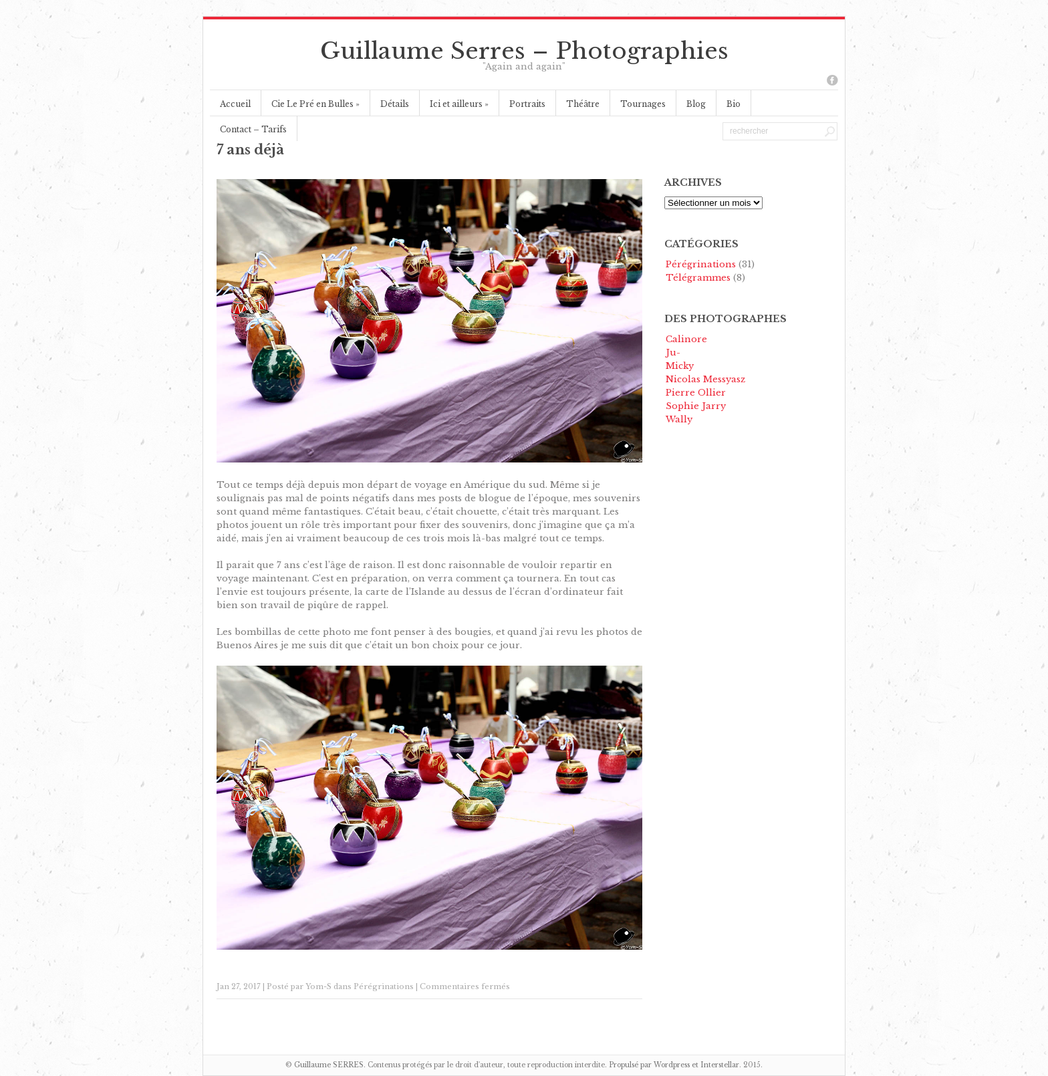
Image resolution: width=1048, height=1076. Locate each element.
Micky (680, 366)
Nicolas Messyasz (705, 379)
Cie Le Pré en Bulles (315, 104)
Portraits (527, 104)
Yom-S (318, 986)
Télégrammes (698, 277)
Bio (734, 104)
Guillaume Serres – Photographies (524, 51)
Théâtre (583, 104)
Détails (394, 104)
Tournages (643, 104)
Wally (679, 419)
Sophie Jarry (696, 406)
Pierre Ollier (696, 392)
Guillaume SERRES (329, 1065)
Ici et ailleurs (459, 104)
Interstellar (719, 1065)
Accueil (235, 104)
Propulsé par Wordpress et (654, 1065)
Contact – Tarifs (253, 129)
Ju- (673, 352)
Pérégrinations (384, 986)
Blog (696, 104)
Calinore (686, 339)
